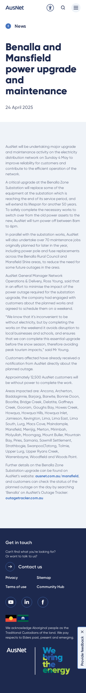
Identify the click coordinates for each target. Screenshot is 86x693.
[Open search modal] (63, 7)
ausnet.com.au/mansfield (56, 476)
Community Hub (50, 587)
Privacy (12, 577)
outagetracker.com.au (24, 498)
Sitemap (44, 577)
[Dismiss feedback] (82, 632)
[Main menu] (75, 7)
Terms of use (16, 587)
